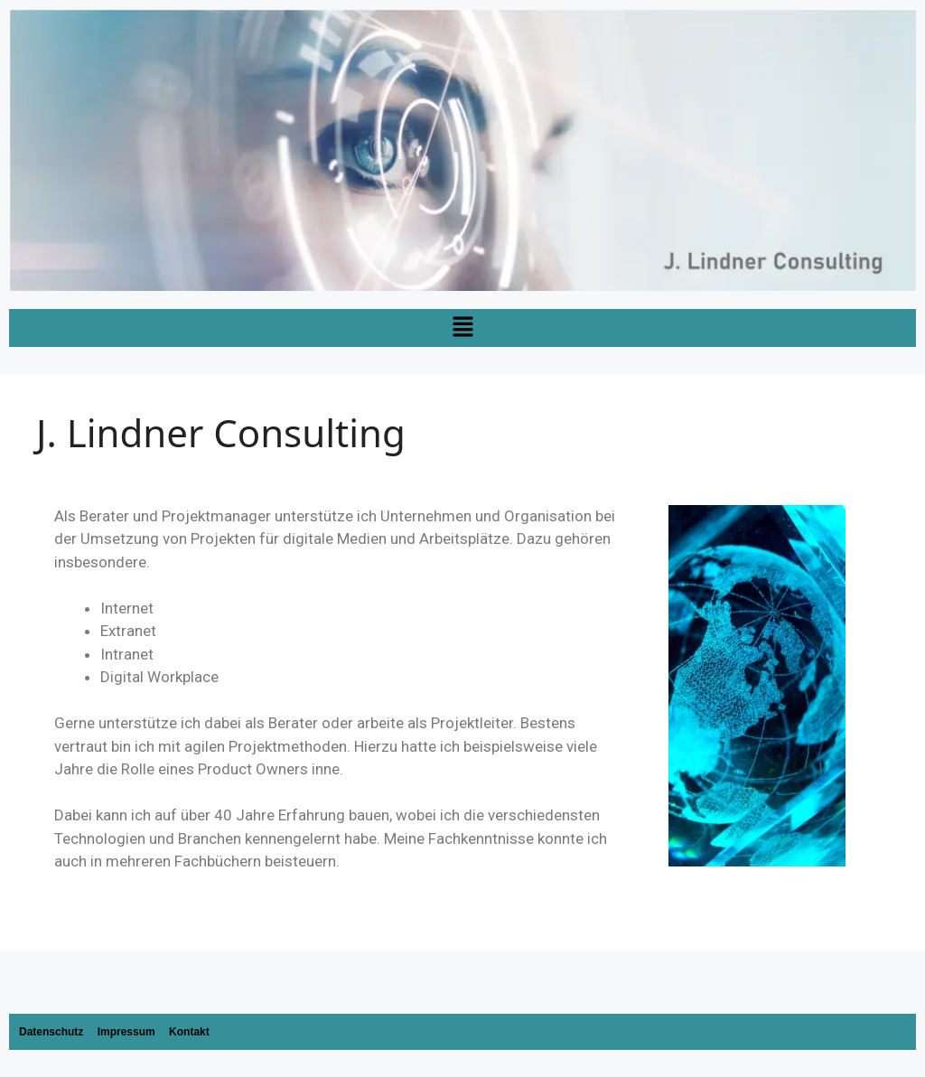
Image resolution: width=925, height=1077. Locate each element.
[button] (462, 328)
